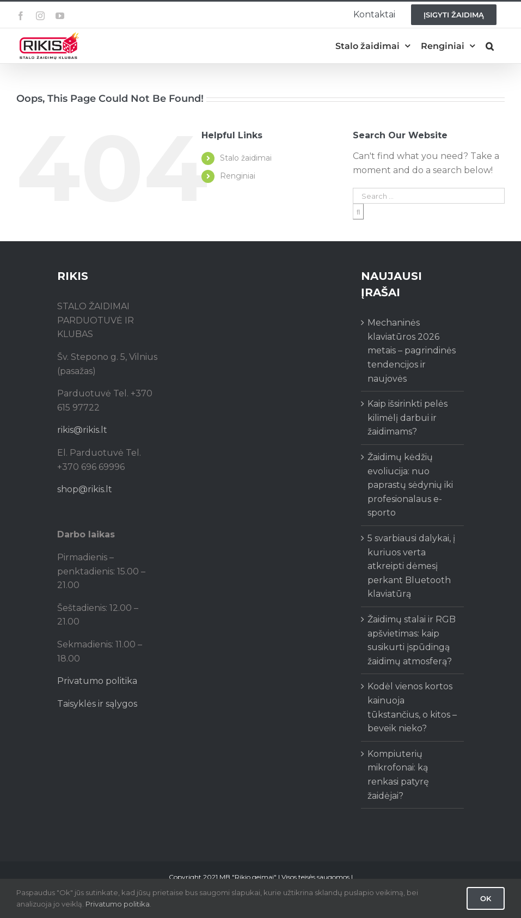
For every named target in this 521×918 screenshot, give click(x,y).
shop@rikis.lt (84, 489)
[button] (490, 46)
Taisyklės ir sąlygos (97, 704)
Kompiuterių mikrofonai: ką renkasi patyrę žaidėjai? (398, 775)
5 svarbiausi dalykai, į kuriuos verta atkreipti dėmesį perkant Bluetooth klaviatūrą (411, 566)
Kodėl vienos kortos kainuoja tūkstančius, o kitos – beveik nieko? (412, 707)
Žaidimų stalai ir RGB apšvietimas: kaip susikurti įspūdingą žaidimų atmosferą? (411, 640)
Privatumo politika (97, 681)
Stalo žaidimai (246, 158)
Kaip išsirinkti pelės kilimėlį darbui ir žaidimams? (407, 418)
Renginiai (237, 176)
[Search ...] (429, 196)
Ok (485, 898)
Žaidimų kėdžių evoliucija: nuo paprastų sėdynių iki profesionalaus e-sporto (410, 485)
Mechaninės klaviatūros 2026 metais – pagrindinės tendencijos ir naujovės (411, 350)
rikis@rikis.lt (82, 430)
